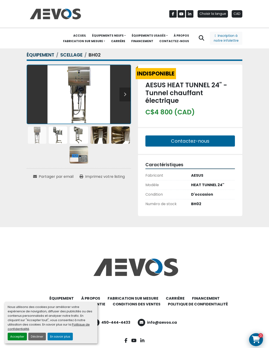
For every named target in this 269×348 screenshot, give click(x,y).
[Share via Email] (53, 176)
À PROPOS (181, 36)
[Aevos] (134, 267)
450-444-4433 (115, 322)
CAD (237, 13)
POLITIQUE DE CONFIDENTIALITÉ (198, 304)
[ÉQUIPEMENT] (40, 55)
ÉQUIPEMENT (61, 298)
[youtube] (181, 14)
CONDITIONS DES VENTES (136, 304)
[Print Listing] (102, 176)
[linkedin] (189, 14)
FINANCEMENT (142, 41)
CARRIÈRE (118, 41)
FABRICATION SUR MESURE (83, 41)
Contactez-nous (190, 141)
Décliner (37, 337)
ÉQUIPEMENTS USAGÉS (149, 36)
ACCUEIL (79, 36)
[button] (109, 36)
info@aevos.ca (162, 322)
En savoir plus (60, 337)
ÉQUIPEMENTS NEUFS (108, 36)
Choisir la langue (212, 13)
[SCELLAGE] (71, 55)
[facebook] (173, 14)
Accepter (17, 337)
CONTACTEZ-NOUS (174, 41)
